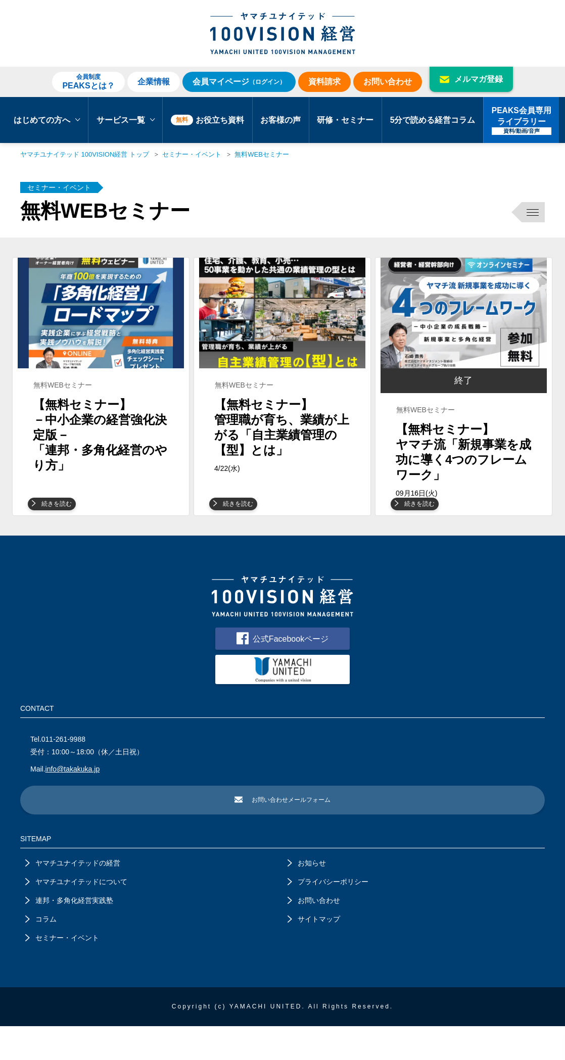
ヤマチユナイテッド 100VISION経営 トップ (84, 154)
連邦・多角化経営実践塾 (69, 934)
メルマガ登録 (471, 79)
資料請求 (324, 81)
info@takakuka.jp (72, 801)
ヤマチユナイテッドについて (76, 915)
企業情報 (153, 81)
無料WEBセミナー (261, 154)
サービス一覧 (126, 120)
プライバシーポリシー (328, 915)
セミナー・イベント (191, 154)
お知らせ (307, 896)
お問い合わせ (387, 81)
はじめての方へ (47, 120)
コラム (41, 953)
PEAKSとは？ (88, 81)
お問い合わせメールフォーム (282, 833)
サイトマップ (314, 953)
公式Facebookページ (282, 668)
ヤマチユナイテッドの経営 (72, 896)
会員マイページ (239, 81)
